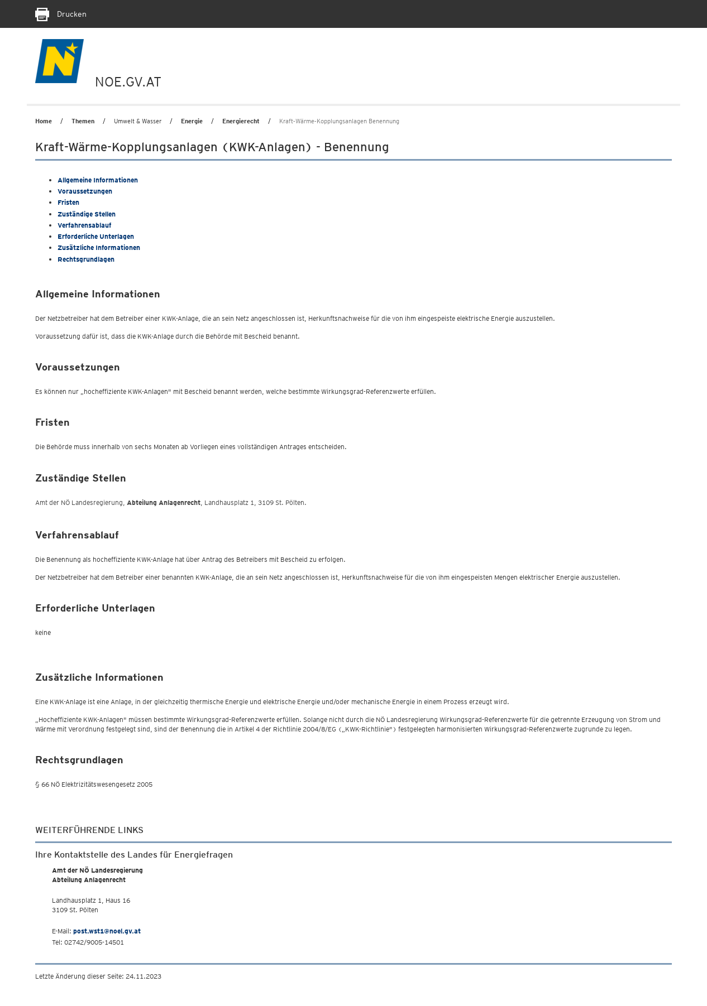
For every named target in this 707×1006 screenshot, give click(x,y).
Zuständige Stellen (87, 214)
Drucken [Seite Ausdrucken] (61, 13)
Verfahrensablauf (84, 225)
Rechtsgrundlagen (86, 259)
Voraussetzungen (85, 191)
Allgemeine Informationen (98, 180)
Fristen (68, 202)
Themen (82, 121)
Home (43, 121)
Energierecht (241, 121)
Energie (192, 121)
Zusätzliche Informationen (99, 247)
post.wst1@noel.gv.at (107, 931)
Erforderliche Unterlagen (96, 236)
